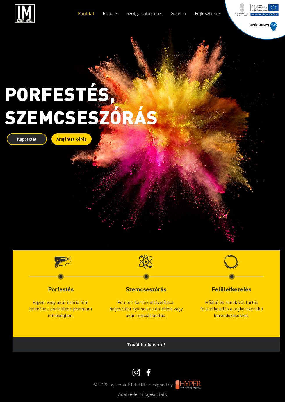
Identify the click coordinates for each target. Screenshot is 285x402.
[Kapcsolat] (27, 139)
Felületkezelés (231, 289)
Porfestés (61, 289)
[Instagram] (136, 372)
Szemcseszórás (146, 289)
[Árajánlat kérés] (71, 139)
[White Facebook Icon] (148, 372)
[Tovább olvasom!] (146, 344)
